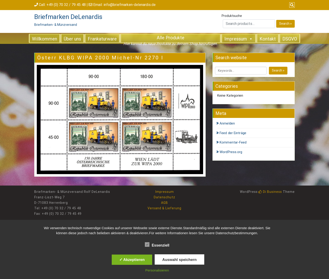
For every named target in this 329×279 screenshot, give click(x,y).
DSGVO (289, 39)
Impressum (238, 38)
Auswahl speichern (179, 260)
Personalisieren (157, 270)
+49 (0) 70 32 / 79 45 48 (66, 5)
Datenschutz (164, 197)
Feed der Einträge (233, 133)
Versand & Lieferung (164, 208)
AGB (164, 203)
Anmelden (227, 123)
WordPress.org (231, 152)
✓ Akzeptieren (132, 260)
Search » (285, 23)
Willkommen (44, 39)
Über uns (72, 39)
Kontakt (268, 39)
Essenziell (157, 244)
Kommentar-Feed (233, 142)
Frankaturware (102, 39)
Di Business (270, 192)
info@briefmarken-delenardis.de (129, 5)
